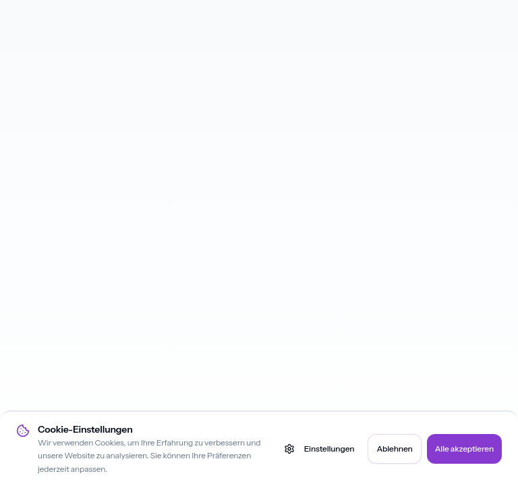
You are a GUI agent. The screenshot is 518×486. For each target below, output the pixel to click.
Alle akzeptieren (464, 448)
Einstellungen (319, 448)
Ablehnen (394, 448)
